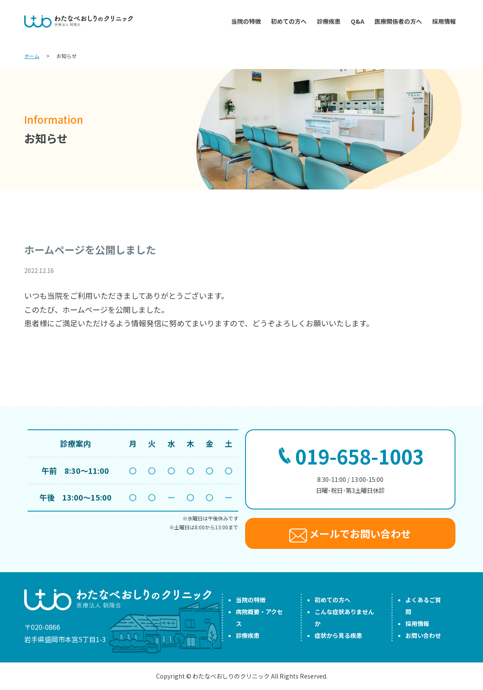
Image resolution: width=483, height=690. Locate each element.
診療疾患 (329, 21)
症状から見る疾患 (338, 635)
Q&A (357, 21)
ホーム (31, 55)
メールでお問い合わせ (350, 534)
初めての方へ (289, 21)
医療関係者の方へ (398, 21)
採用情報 (444, 21)
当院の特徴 (246, 21)
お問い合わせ (423, 635)
